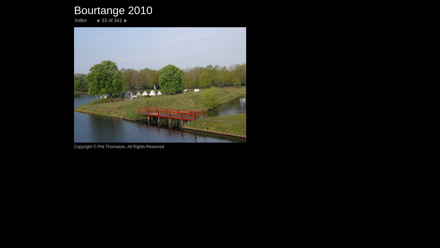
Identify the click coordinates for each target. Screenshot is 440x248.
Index (81, 20)
